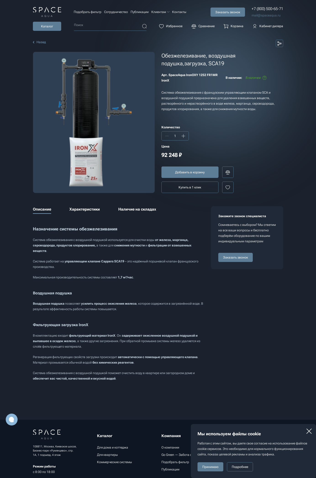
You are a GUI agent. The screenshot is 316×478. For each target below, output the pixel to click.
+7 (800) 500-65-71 (267, 8)
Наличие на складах (137, 209)
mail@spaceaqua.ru (266, 15)
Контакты (179, 12)
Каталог (47, 26)
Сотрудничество (116, 12)
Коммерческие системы (114, 462)
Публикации (140, 12)
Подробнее (240, 467)
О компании (170, 447)
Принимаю (210, 467)
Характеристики (84, 209)
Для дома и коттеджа (112, 447)
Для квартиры (107, 455)
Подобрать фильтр (87, 12)
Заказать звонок (235, 257)
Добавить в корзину (190, 172)
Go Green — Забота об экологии (184, 455)
